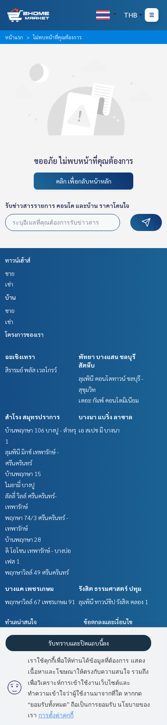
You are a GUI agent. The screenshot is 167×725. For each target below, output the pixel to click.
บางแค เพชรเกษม (29, 588)
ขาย (10, 273)
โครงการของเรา (24, 334)
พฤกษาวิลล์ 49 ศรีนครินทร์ (37, 572)
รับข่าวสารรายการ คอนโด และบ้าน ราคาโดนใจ (67, 205)
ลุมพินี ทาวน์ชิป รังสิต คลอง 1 (113, 601)
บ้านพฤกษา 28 (23, 539)
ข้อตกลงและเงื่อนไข (108, 622)
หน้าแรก (14, 37)
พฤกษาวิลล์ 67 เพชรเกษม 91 (40, 601)
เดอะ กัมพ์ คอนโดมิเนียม (109, 400)
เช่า (9, 284)
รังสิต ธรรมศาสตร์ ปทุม (110, 588)
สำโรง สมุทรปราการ (32, 417)
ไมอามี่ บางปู (20, 484)
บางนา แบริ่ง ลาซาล (105, 417)
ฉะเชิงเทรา (20, 356)
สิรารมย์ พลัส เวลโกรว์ (31, 370)
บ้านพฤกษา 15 (23, 473)
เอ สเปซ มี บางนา (99, 430)
